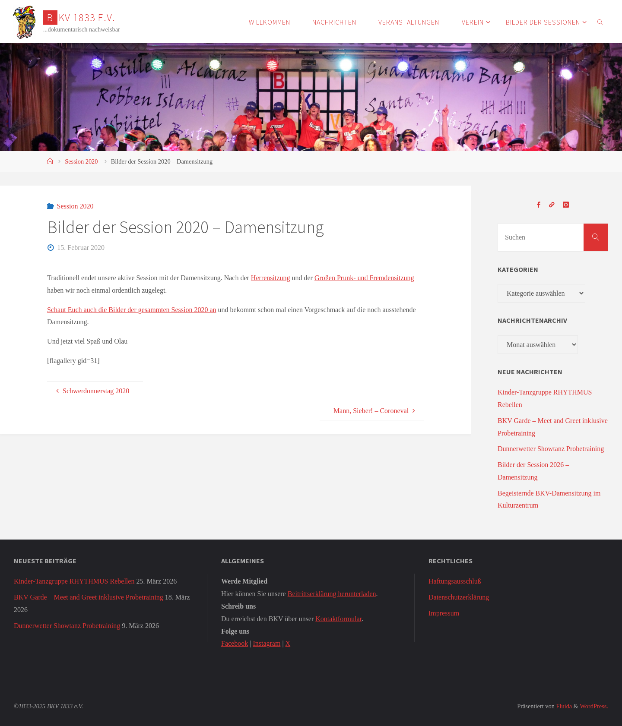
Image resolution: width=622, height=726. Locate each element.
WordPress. (594, 706)
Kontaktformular (338, 618)
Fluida (563, 706)
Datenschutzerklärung (458, 597)
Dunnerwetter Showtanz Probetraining (551, 448)
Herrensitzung (270, 277)
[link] (600, 21)
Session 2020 (81, 161)
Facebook (234, 643)
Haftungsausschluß (454, 581)
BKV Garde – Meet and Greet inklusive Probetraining (88, 597)
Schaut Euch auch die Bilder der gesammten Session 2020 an (131, 309)
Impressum (443, 613)
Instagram (266, 643)
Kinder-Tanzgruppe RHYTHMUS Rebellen (74, 581)
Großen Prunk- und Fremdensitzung (364, 277)
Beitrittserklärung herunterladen (332, 593)
